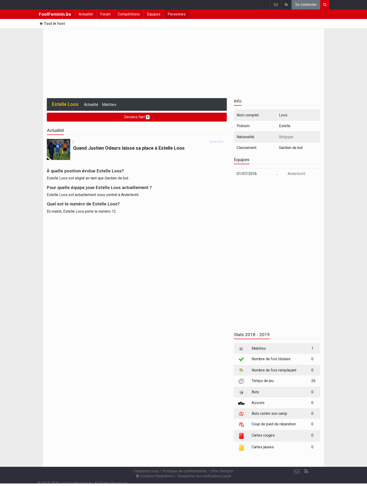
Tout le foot (52, 23)
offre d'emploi (221, 471)
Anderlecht (296, 173)
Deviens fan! (137, 117)
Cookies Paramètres (155, 476)
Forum (105, 14)
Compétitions (129, 14)
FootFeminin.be (55, 14)
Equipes (153, 14)
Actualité (86, 14)
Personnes (177, 14)
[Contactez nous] (296, 471)
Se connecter (306, 4)
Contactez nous (146, 471)
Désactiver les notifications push (204, 476)
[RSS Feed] (306, 471)
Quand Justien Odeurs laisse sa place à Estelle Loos (129, 148)
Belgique (286, 137)
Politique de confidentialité (185, 471)
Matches (109, 104)
